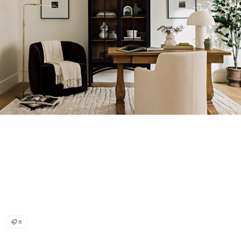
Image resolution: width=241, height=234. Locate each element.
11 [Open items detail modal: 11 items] (16, 222)
